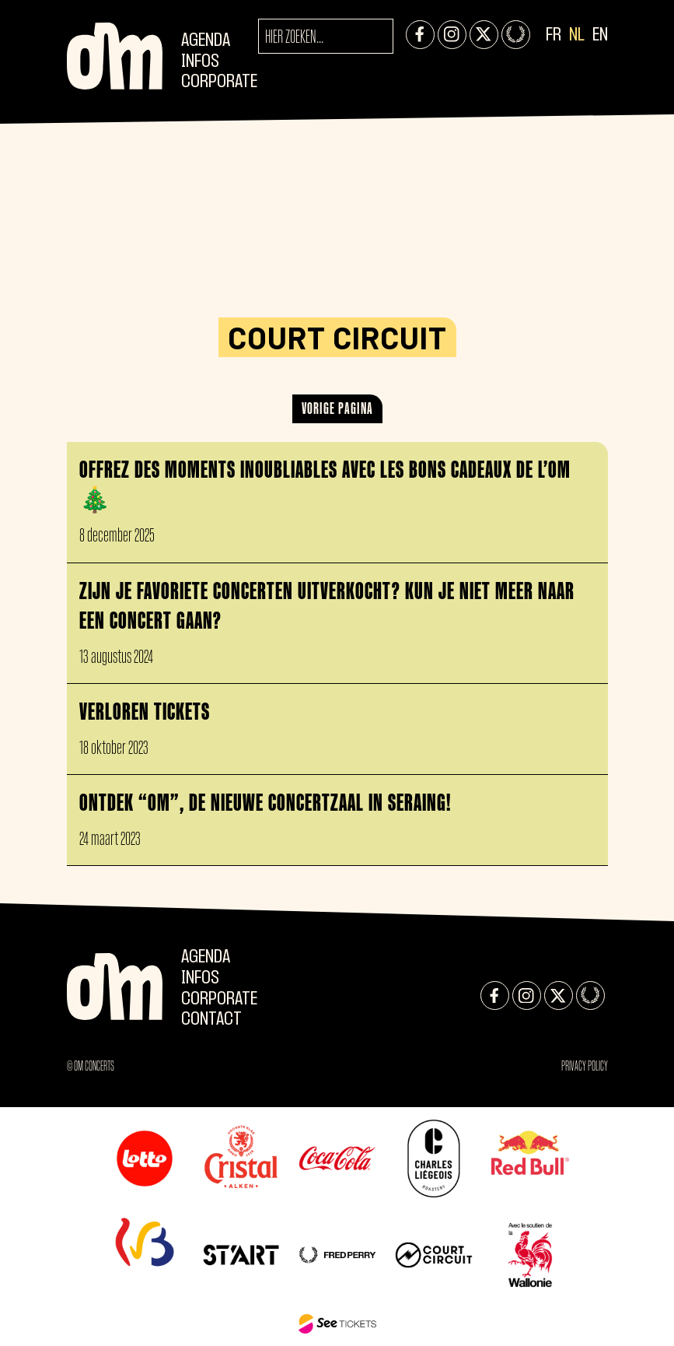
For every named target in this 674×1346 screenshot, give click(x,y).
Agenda (205, 41)
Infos (200, 62)
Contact (211, 1019)
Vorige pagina (337, 408)
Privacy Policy (584, 1066)
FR (553, 35)
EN (600, 35)
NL (577, 35)
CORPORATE (219, 82)
